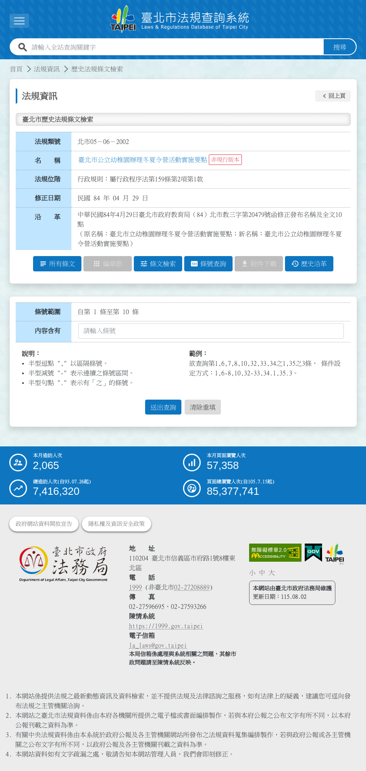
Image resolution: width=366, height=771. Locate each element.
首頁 (16, 69)
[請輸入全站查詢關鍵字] (176, 47)
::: (5, 64)
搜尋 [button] (339, 47)
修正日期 (47, 198)
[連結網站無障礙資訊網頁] (275, 553)
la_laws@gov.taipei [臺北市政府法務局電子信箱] (158, 645)
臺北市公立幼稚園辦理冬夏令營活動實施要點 (142, 159)
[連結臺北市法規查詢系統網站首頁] (180, 19)
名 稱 (47, 160)
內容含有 (47, 330)
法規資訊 (47, 69)
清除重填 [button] (203, 407)
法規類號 (47, 141)
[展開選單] (19, 21)
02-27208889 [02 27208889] (192, 587)
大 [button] (271, 572)
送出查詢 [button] (163, 407)
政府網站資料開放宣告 (44, 524)
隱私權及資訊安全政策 (116, 524)
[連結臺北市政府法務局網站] (63, 563)
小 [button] (252, 572)
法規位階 (47, 179)
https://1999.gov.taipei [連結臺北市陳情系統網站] (166, 626)
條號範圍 (47, 311)
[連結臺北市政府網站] (334, 554)
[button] (333, 96)
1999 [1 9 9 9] (135, 587)
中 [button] (262, 572)
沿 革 (47, 217)
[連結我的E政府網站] (313, 553)
